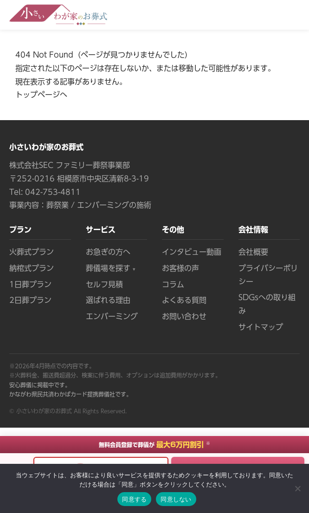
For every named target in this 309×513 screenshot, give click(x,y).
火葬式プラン (31, 252)
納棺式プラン (31, 268)
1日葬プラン (30, 284)
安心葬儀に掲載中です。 (40, 385)
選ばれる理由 (108, 300)
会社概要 (253, 252)
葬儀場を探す (110, 269)
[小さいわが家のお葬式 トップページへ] (58, 15)
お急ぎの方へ (108, 252)
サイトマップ (260, 327)
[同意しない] (297, 488)
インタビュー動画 (191, 252)
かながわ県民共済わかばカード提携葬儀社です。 (70, 394)
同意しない (176, 499)
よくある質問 (184, 300)
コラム (173, 284)
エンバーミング (112, 316)
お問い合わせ (184, 316)
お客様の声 (180, 268)
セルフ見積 (104, 284)
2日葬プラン (30, 300)
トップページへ (41, 94)
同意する (134, 499)
